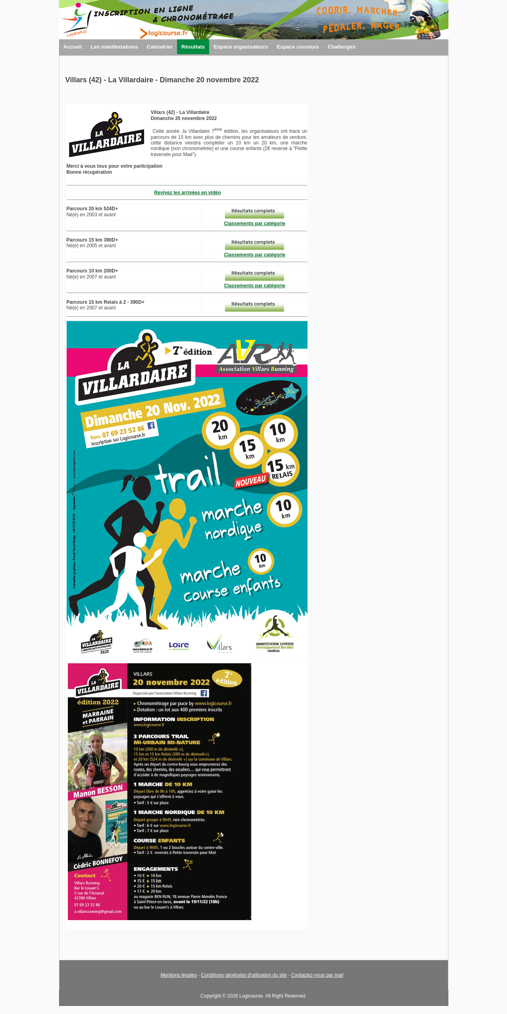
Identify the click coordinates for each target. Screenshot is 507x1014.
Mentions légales (179, 975)
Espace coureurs (298, 47)
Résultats (193, 47)
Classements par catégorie (254, 223)
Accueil (72, 47)
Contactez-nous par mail (317, 975)
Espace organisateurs (241, 47)
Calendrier (160, 47)
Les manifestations (114, 47)
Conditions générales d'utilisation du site (244, 975)
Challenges (341, 47)
